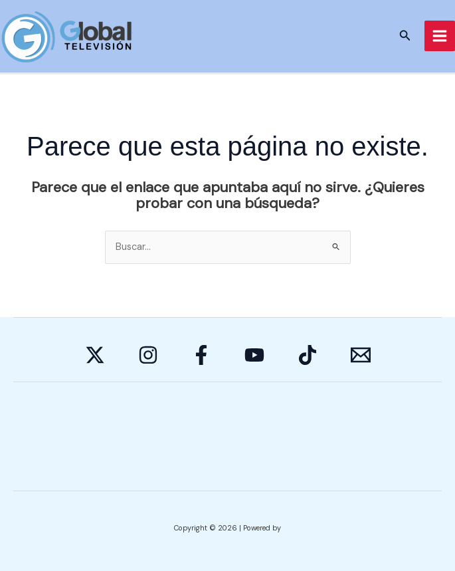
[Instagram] (148, 355)
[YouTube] (254, 355)
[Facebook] (201, 355)
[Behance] (308, 355)
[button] (405, 36)
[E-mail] (361, 355)
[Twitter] (95, 355)
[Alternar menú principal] (439, 36)
